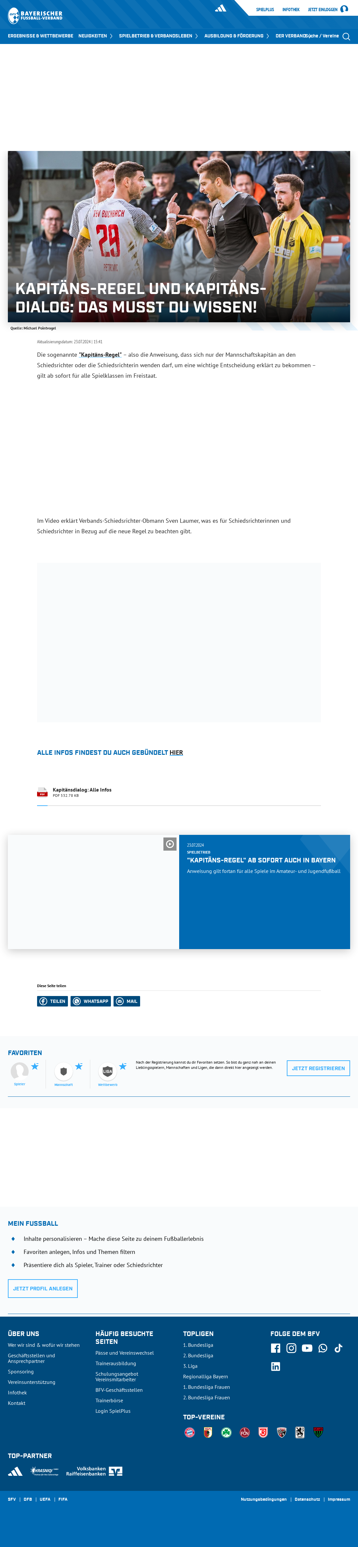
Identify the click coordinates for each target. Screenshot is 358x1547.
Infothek (291, 9)
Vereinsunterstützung (31, 1382)
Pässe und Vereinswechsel (124, 1352)
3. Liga (190, 1366)
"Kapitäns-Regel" (100, 354)
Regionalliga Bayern (205, 1376)
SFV (12, 1499)
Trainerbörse (109, 1400)
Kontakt (16, 1403)
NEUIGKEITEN (96, 36)
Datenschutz (307, 1499)
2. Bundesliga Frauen (206, 1397)
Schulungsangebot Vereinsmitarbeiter (116, 1376)
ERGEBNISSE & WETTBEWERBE (40, 36)
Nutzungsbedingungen (264, 1499)
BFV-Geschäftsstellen (119, 1390)
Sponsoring (21, 1371)
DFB (28, 1499)
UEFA (45, 1499)
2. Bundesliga (198, 1355)
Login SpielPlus (113, 1411)
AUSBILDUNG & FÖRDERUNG (237, 36)
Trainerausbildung (115, 1363)
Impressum (339, 1499)
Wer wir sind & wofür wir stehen (44, 1345)
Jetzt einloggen (323, 10)
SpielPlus (265, 9)
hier (176, 752)
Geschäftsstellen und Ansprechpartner (31, 1358)
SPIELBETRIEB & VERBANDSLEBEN (159, 36)
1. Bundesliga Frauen (206, 1387)
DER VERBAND (294, 36)
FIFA (63, 1499)
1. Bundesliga (198, 1345)
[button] (52, 1001)
